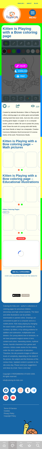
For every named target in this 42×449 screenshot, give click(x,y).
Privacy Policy (9, 421)
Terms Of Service (10, 416)
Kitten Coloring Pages (19, 210)
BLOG (36, 3)
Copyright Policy (10, 423)
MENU (34, 20)
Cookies (7, 418)
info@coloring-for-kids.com (13, 384)
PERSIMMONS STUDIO (21, 378)
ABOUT (29, 3)
